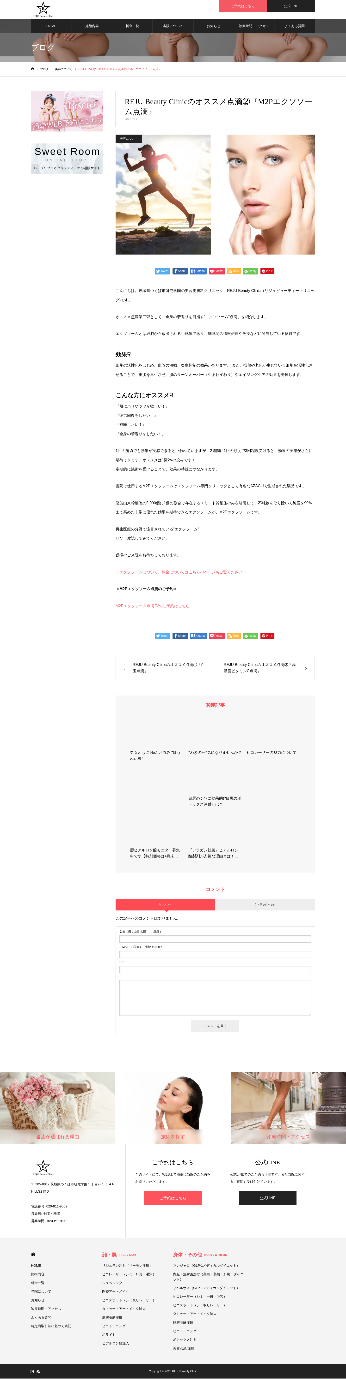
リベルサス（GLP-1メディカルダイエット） (206, 1288)
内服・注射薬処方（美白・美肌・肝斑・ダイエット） (208, 1277)
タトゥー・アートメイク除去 (124, 1309)
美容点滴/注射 (183, 1349)
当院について (173, 26)
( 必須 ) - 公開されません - (142, 947)
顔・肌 (119, 1255)
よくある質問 (294, 26)
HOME (51, 26)
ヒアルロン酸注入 (115, 1344)
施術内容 (92, 26)
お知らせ (213, 26)
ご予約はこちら (173, 1198)
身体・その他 (200, 1255)
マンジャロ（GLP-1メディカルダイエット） (206, 1266)
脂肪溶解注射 (112, 1318)
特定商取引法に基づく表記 (51, 1326)
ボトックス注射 (185, 1340)
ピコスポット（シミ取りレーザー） (129, 1300)
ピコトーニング (114, 1326)
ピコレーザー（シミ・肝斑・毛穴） (129, 1275)
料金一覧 (132, 26)
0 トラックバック (265, 904)
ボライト (109, 1335)
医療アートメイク (115, 1292)
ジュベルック (112, 1283)
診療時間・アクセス (254, 26)
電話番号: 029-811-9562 (49, 1207)
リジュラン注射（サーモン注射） (127, 1266)
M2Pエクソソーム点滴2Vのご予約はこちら (153, 606)
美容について (128, 139)
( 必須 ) (140, 932)
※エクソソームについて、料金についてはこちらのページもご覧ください (179, 573)
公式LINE (268, 1198)
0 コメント (165, 904)
